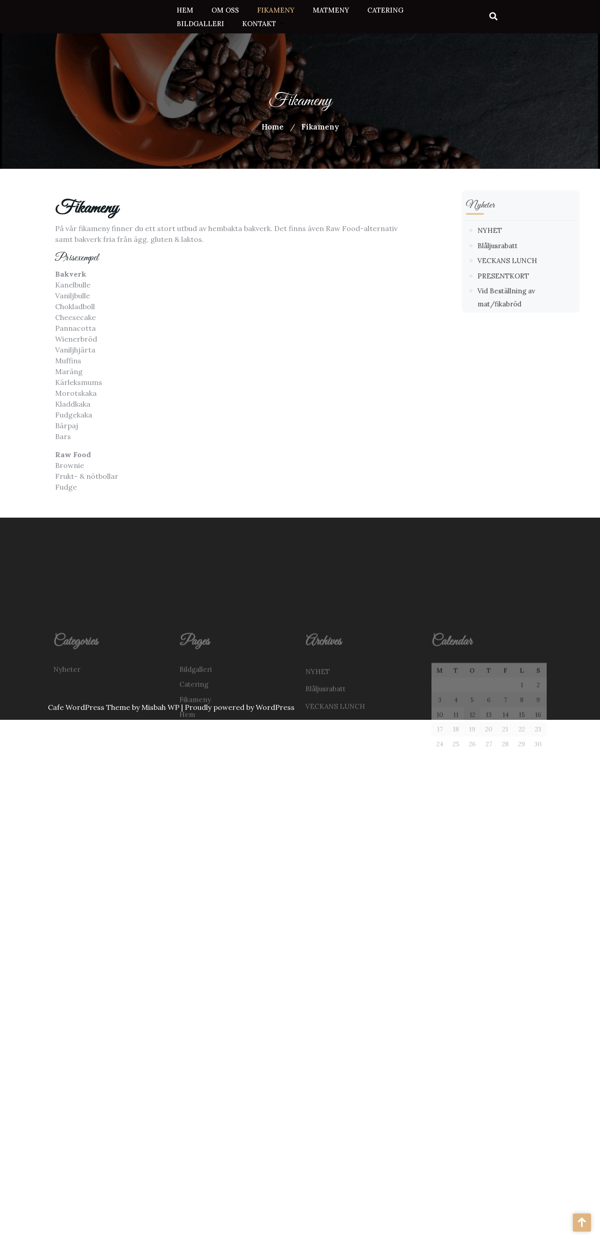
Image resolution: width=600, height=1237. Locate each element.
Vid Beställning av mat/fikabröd (357, 771)
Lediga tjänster (204, 790)
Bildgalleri (200, 22)
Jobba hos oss (201, 760)
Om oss (225, 9)
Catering (385, 9)
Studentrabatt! (329, 789)
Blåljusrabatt (527, 245)
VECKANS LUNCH (537, 260)
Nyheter (66, 699)
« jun (439, 810)
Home (273, 127)
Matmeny (331, 9)
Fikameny (276, 9)
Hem (185, 9)
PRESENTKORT (533, 276)
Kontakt (259, 22)
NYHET (519, 230)
